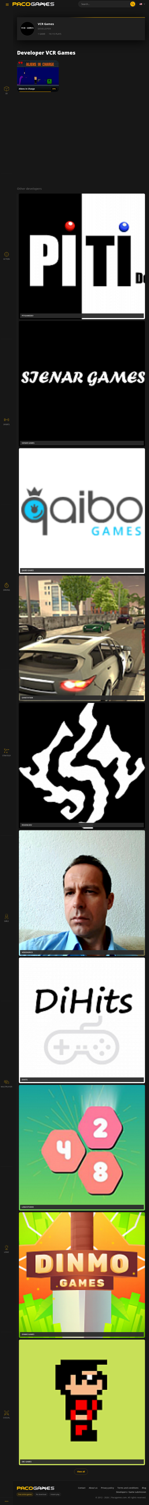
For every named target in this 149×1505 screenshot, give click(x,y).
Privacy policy (107, 1487)
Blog (144, 1487)
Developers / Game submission (131, 1492)
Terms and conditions (127, 1487)
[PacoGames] (36, 1488)
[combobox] (107, 4)
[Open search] (132, 4)
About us (93, 1487)
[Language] (142, 4)
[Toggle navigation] (7, 5)
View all (81, 1471)
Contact (81, 1487)
